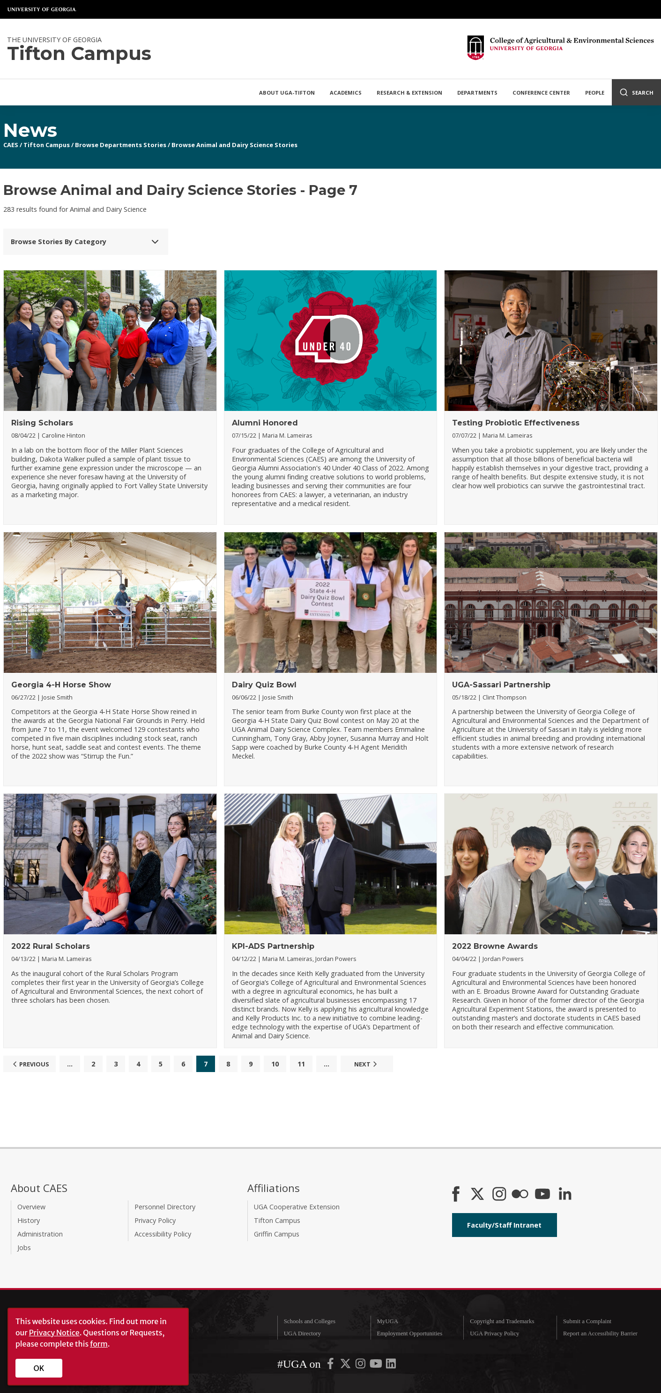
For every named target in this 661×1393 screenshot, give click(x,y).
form (99, 1343)
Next (366, 1064)
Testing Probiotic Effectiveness (515, 422)
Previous (29, 1064)
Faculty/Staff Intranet (504, 1225)
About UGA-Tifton (287, 92)
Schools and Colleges (309, 1321)
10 (275, 1063)
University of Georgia (42, 9)
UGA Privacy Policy (494, 1333)
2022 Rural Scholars (50, 946)
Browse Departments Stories (120, 145)
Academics (346, 92)
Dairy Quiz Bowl (264, 684)
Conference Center (541, 92)
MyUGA (387, 1321)
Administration (40, 1233)
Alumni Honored (265, 422)
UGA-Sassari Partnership (501, 684)
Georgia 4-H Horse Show (61, 684)
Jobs (24, 1247)
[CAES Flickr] (520, 1195)
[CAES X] (478, 1195)
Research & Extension (409, 92)
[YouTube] (542, 1195)
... (70, 1063)
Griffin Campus (276, 1233)
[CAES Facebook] (456, 1195)
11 (301, 1063)
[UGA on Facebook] (331, 1365)
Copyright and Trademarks (502, 1321)
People (594, 92)
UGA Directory (302, 1333)
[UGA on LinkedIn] (391, 1365)
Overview (31, 1206)
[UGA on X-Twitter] (346, 1365)
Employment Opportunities (409, 1333)
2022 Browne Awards (495, 946)
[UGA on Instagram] (361, 1365)
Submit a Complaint (587, 1321)
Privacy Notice (54, 1332)
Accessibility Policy (162, 1233)
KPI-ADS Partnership (273, 946)
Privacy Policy (155, 1220)
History (28, 1220)
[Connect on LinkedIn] (565, 1195)
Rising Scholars (42, 422)
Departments (477, 92)
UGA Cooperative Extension (297, 1206)
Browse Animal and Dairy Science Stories (234, 145)
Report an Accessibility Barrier (600, 1333)
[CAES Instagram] (499, 1195)
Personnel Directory (164, 1206)
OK (39, 1368)
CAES (10, 145)
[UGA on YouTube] (376, 1365)
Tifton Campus (46, 145)
